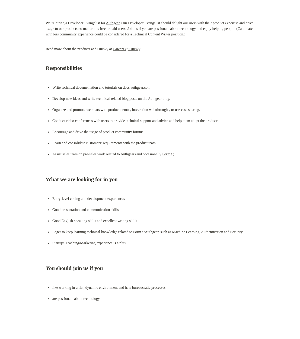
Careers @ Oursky (126, 49)
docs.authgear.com (136, 87)
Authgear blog (158, 98)
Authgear (113, 23)
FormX (167, 154)
